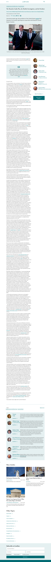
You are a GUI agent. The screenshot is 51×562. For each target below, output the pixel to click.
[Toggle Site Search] (44, 1)
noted (27, 125)
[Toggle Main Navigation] (12, 1)
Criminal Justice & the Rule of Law (12, 6)
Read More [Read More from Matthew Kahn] (14, 433)
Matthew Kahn (21, 11)
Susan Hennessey (27, 11)
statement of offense (10, 255)
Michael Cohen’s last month (24, 170)
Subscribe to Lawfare (39, 98)
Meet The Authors (38, 93)
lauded (37, 18)
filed (21, 258)
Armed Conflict (9, 513)
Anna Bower (28, 481)
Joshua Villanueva (9, 502)
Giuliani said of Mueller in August (18, 396)
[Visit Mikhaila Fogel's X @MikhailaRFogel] (42, 66)
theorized (8, 330)
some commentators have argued (21, 354)
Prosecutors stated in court (25, 193)
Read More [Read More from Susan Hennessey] (14, 441)
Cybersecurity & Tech (10, 523)
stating (27, 101)
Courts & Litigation (10, 518)
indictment (14, 138)
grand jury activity (24, 386)
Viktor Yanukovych (25, 118)
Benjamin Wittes (40, 11)
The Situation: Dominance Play (13, 478)
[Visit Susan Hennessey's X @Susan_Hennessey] (43, 77)
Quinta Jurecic (34, 11)
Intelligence (9, 533)
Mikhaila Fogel (15, 11)
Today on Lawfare (16, 554)
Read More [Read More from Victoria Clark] (14, 418)
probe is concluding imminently (21, 395)
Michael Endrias (15, 502)
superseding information (22, 254)
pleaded (20, 84)
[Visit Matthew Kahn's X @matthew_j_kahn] (42, 72)
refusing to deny (23, 332)
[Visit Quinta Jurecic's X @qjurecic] (41, 82)
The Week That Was (26, 554)
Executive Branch (21, 6)
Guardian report (18, 309)
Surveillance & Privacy (10, 538)
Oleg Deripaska (15, 119)
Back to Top (42, 407)
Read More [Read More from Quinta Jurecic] (14, 451)
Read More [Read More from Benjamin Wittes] (14, 458)
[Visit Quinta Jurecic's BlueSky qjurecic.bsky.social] (43, 84)
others (19, 229)
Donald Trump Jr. (13, 229)
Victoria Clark (9, 11)
